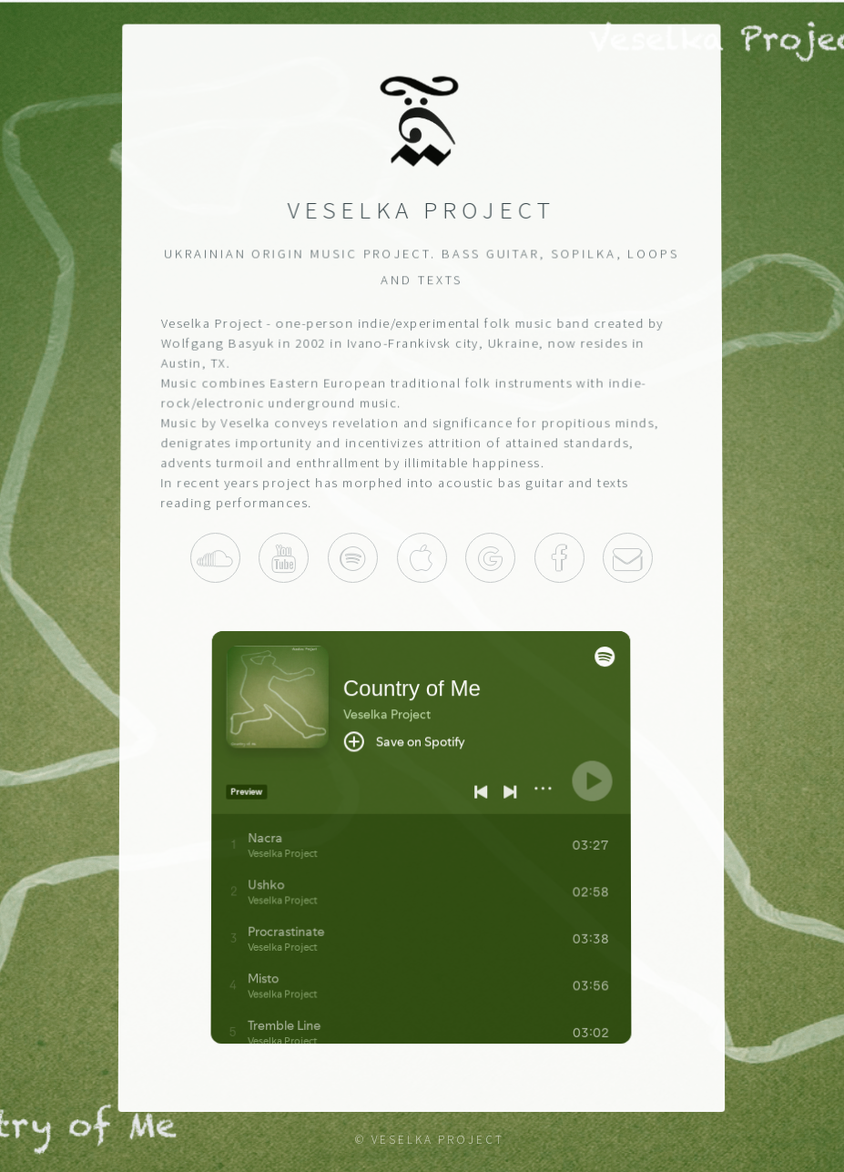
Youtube (284, 558)
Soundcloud (215, 558)
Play (491, 558)
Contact (629, 558)
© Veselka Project (429, 1139)
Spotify (353, 558)
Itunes (422, 558)
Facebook (559, 558)
